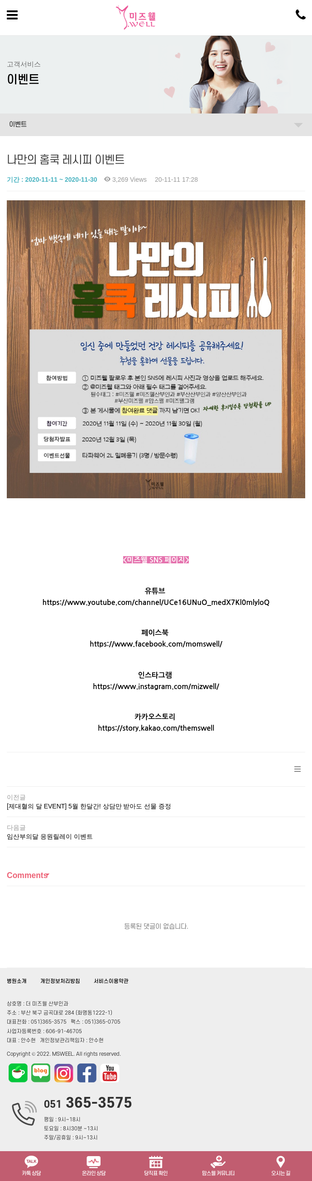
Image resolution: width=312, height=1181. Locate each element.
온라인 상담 (94, 1164)
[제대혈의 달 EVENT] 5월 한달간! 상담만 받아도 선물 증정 (89, 806)
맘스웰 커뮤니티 (218, 1164)
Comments (27, 875)
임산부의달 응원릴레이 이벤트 (50, 836)
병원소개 (17, 981)
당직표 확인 (156, 1164)
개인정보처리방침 (60, 981)
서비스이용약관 (111, 981)
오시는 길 (280, 1164)
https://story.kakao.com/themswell (156, 728)
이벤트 (18, 124)
